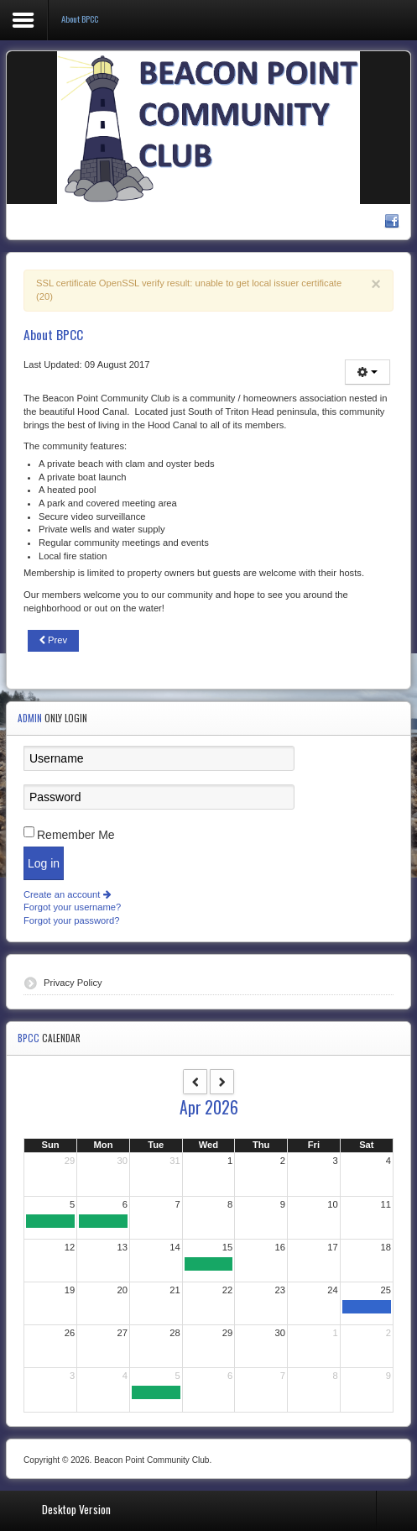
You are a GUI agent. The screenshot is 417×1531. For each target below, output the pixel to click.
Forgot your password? (71, 920)
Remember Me (76, 835)
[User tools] (367, 372)
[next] (222, 1081)
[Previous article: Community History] (53, 641)
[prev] (195, 1081)
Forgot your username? (72, 907)
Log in (44, 863)
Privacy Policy (73, 983)
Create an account (67, 894)
